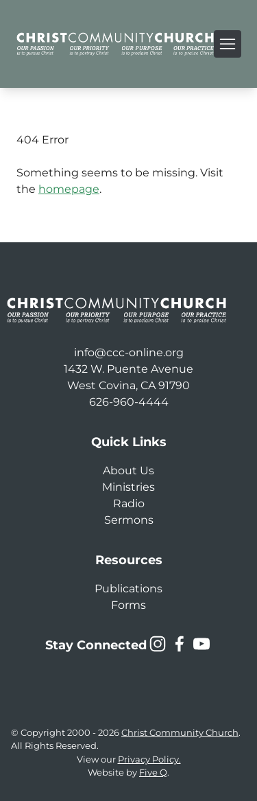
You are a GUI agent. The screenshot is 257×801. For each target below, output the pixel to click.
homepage (68, 189)
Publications (128, 588)
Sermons (129, 519)
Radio (129, 503)
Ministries (128, 487)
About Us (128, 470)
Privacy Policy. (149, 759)
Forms (128, 605)
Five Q (153, 772)
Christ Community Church (179, 733)
